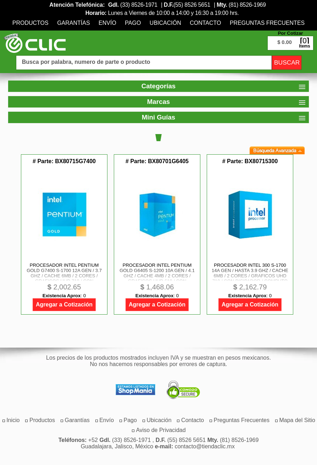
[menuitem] (30, 23)
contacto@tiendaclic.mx (205, 446)
